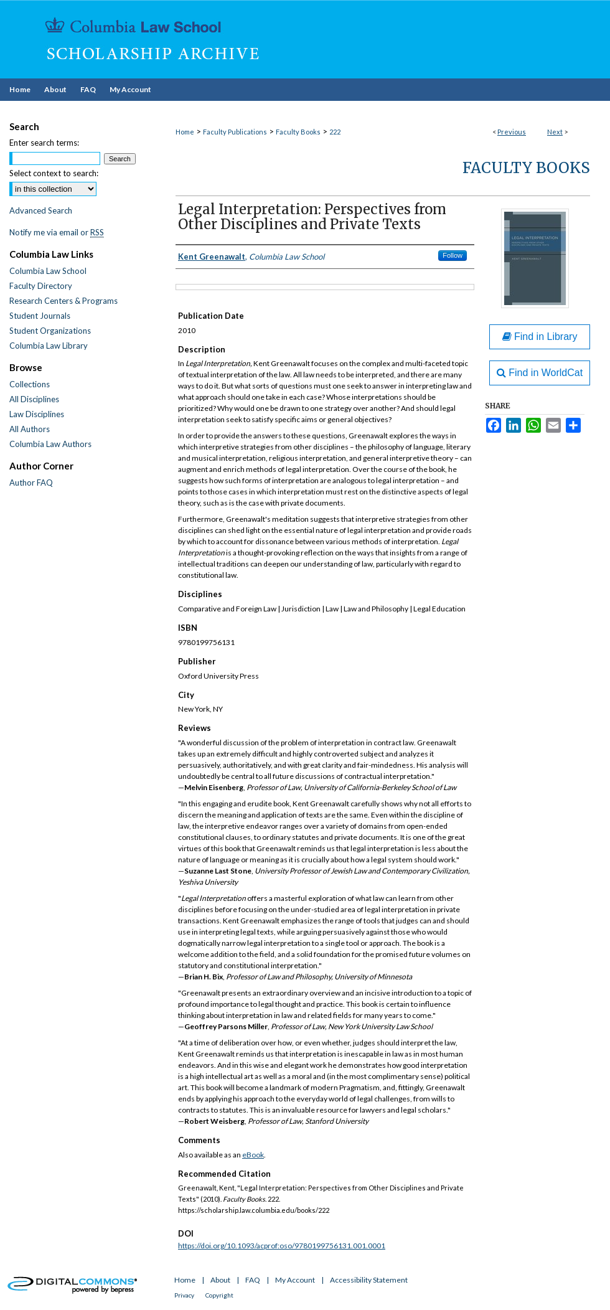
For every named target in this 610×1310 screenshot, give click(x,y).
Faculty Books (298, 132)
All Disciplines (34, 399)
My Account (295, 1279)
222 (334, 132)
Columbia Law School (48, 271)
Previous (511, 132)
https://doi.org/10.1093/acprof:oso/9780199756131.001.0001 (281, 1245)
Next (555, 132)
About (220, 1279)
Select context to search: (53, 173)
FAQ (252, 1279)
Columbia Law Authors (50, 444)
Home (185, 132)
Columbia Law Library (48, 346)
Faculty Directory (40, 286)
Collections (29, 384)
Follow (452, 255)
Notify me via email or (56, 232)
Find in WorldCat (540, 372)
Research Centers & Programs (63, 301)
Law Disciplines (36, 414)
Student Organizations (50, 331)
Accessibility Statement (369, 1279)
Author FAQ (31, 483)
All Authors (29, 429)
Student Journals (39, 316)
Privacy (184, 1295)
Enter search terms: (44, 143)
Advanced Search (40, 210)
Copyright (219, 1295)
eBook (253, 1154)
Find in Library (540, 336)
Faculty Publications (235, 132)
